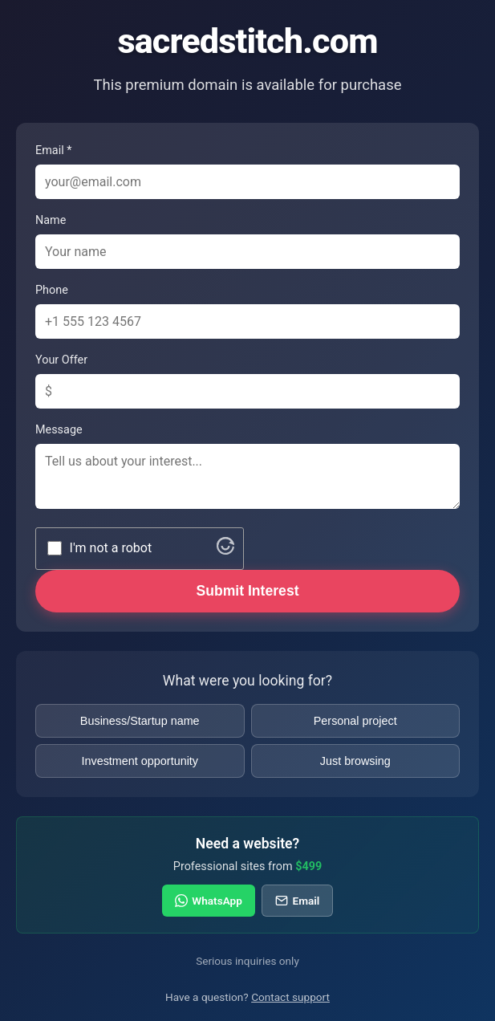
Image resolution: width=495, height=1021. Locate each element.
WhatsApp (208, 900)
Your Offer (61, 360)
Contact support (290, 996)
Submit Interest (247, 591)
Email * (53, 150)
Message (59, 430)
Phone (51, 290)
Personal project (355, 720)
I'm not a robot (111, 547)
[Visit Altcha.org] (225, 550)
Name (50, 220)
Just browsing (355, 761)
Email (297, 900)
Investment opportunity (139, 761)
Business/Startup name (140, 720)
